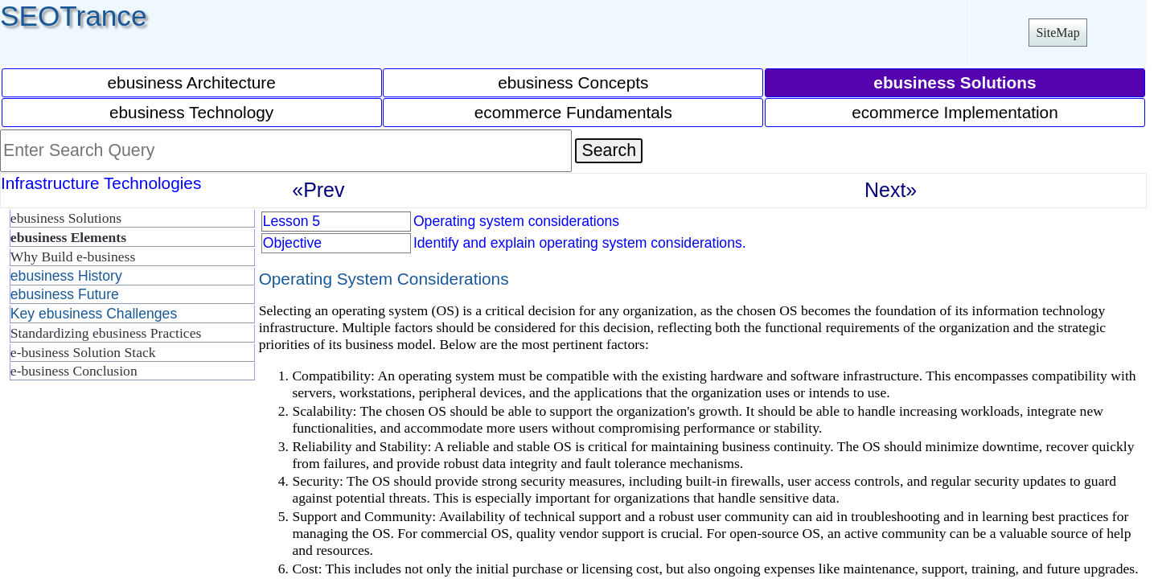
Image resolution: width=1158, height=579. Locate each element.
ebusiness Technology (191, 112)
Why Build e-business (72, 256)
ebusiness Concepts (573, 82)
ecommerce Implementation (955, 112)
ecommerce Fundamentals (573, 112)
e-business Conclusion (74, 371)
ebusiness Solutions (65, 218)
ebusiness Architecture (192, 82)
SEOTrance (73, 15)
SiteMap (1057, 32)
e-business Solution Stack (83, 352)
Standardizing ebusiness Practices (105, 333)
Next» (890, 190)
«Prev (318, 190)
